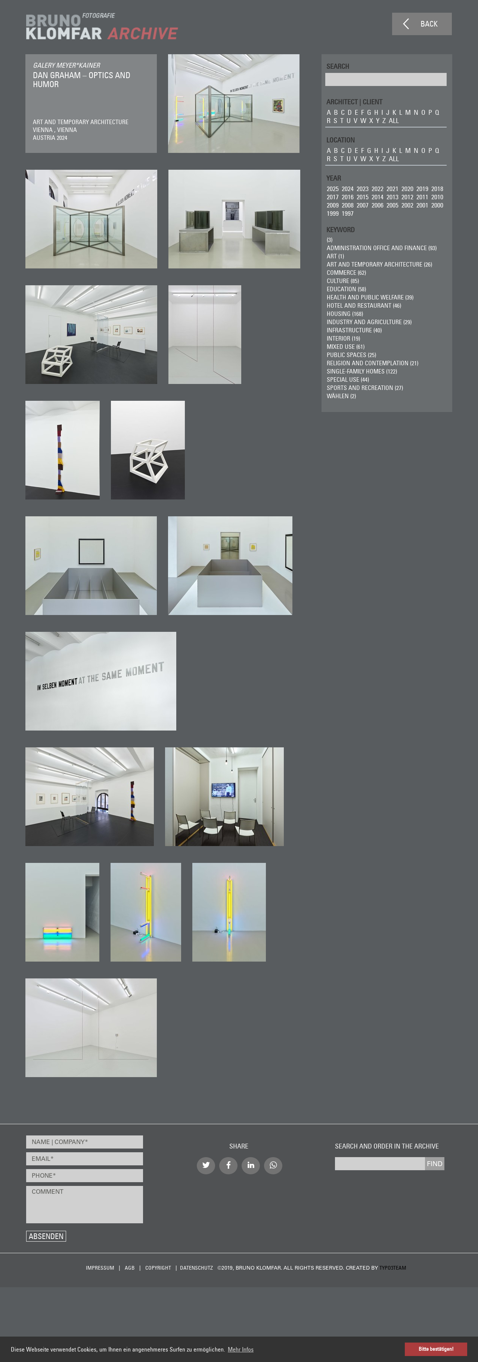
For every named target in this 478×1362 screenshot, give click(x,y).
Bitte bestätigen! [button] (436, 1349)
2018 (437, 188)
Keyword (340, 229)
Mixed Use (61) (345, 346)
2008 (347, 205)
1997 (347, 213)
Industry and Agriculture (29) (368, 322)
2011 (422, 197)
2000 (437, 205)
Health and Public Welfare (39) (369, 297)
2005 (392, 205)
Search (337, 66)
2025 (332, 188)
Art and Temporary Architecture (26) (379, 264)
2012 (407, 197)
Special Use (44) (347, 379)
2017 (332, 197)
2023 (362, 188)
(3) (329, 239)
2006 (377, 205)
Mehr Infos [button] (241, 1349)
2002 (407, 205)
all (393, 120)
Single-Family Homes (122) (361, 371)
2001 (422, 205)
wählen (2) (341, 396)
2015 (362, 197)
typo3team (392, 1267)
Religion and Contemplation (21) (372, 363)
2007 (362, 205)
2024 (347, 188)
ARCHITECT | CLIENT (354, 101)
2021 (392, 188)
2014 (377, 197)
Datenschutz (196, 1267)
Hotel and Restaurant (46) (363, 305)
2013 (392, 197)
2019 (422, 188)
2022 (377, 188)
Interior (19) (343, 338)
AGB (130, 1267)
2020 (407, 188)
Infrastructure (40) (353, 330)
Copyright (158, 1267)
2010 (437, 197)
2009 (332, 205)
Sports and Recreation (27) (364, 387)
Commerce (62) (346, 272)
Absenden (46, 1236)
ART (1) (335, 256)
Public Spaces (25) (351, 355)
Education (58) (346, 289)
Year (333, 178)
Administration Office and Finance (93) (381, 248)
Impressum (100, 1267)
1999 (332, 213)
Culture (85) (342, 281)
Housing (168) (344, 313)
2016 (347, 197)
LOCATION (340, 140)
